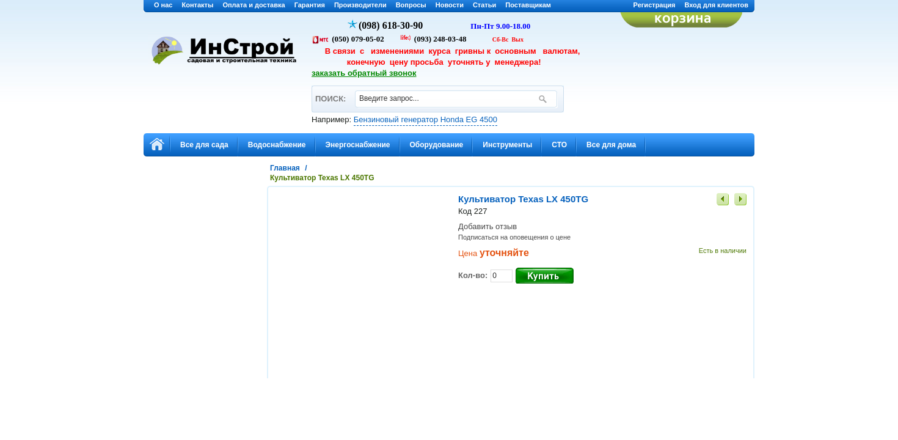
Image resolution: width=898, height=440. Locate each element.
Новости (450, 5)
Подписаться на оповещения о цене (514, 237)
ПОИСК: (330, 93)
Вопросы (411, 5)
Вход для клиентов (716, 5)
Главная (285, 168)
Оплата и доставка (253, 5)
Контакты (198, 5)
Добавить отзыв (487, 226)
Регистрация (654, 5)
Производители (360, 5)
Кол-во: (472, 275)
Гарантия (309, 5)
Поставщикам (528, 5)
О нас (163, 5)
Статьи (484, 5)
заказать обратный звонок (364, 73)
